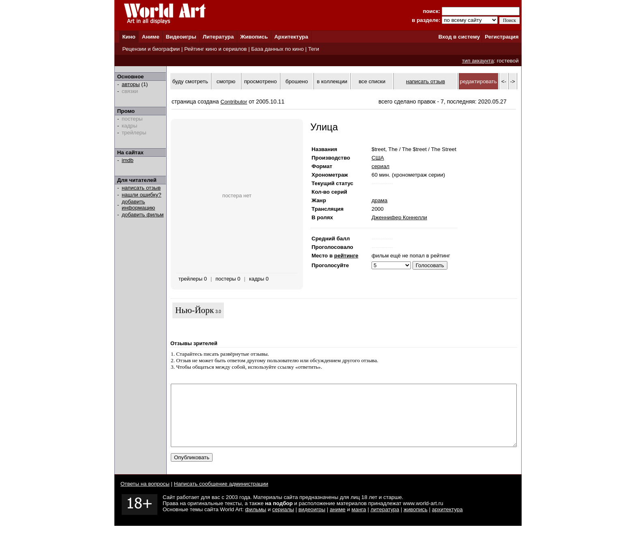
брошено (297, 81)
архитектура (447, 522)
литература (384, 522)
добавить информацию (138, 205)
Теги (313, 49)
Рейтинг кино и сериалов (215, 49)
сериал (380, 166)
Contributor (234, 102)
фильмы (255, 522)
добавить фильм (143, 215)
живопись (416, 522)
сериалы (283, 522)
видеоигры (312, 522)
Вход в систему (459, 37)
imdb (127, 160)
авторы (131, 84)
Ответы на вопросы (145, 496)
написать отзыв (141, 188)
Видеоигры (181, 37)
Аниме (150, 37)
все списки (372, 81)
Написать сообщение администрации (221, 496)
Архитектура (291, 37)
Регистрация (501, 37)
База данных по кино (277, 49)
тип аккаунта (478, 61)
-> (512, 81)
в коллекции (332, 81)
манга (359, 522)
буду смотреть (190, 81)
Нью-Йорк (194, 310)
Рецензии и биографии (151, 49)
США (378, 158)
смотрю (226, 81)
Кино (128, 37)
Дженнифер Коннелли (399, 217)
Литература (218, 37)
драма (379, 200)
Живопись (254, 37)
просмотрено (260, 81)
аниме (338, 522)
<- (503, 81)
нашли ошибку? (141, 195)
